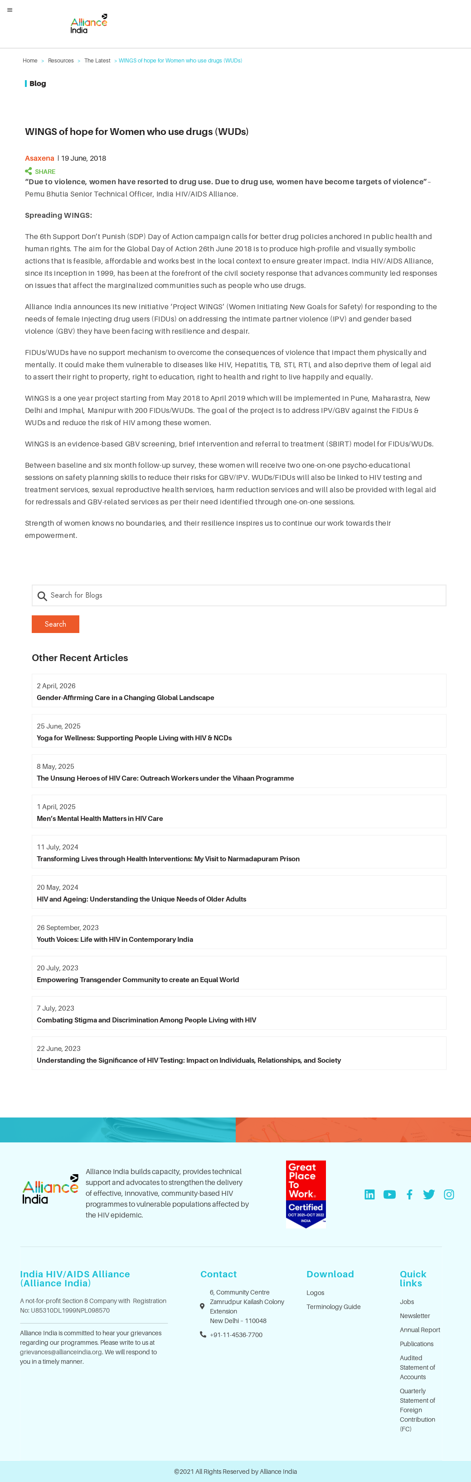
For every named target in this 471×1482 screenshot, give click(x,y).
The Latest (97, 60)
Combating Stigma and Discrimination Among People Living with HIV (146, 1020)
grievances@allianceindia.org (61, 1352)
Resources (61, 60)
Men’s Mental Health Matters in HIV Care (100, 818)
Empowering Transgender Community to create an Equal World (138, 979)
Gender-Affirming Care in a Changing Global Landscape (125, 697)
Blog (37, 83)
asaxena (39, 158)
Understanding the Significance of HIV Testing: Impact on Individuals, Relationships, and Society (189, 1060)
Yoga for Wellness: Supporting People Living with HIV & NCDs (134, 738)
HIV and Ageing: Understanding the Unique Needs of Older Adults (141, 899)
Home (30, 60)
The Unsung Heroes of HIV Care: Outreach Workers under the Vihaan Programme (165, 778)
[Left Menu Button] (10, 9)
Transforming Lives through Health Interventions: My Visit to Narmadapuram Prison (168, 858)
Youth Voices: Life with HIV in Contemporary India (115, 939)
